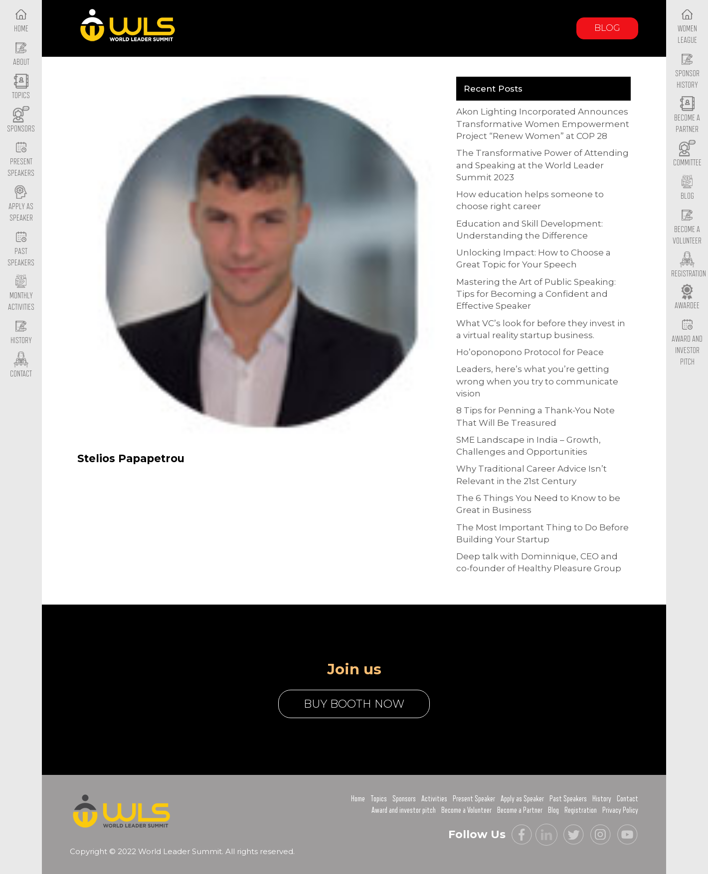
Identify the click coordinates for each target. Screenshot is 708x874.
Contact (627, 799)
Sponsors (404, 799)
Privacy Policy (620, 810)
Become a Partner (687, 116)
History (601, 799)
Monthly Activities (21, 294)
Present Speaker (474, 799)
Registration (580, 810)
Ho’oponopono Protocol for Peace (530, 352)
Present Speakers (20, 160)
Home (358, 799)
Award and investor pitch (403, 810)
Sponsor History (687, 71)
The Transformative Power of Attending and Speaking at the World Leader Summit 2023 (542, 165)
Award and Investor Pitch (687, 342)
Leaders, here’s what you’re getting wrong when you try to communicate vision (537, 381)
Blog (607, 27)
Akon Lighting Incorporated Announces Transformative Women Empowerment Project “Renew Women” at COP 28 (542, 124)
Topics (378, 799)
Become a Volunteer (687, 227)
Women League (687, 26)
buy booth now (354, 704)
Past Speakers (20, 249)
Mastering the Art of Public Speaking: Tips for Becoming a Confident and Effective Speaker (536, 294)
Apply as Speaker (20, 204)
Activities (434, 799)
